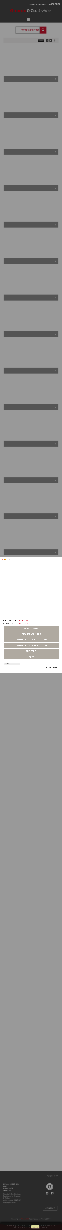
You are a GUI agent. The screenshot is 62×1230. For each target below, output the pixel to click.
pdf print (31, 651)
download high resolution (31, 645)
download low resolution (31, 640)
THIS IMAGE (23, 620)
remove (35, 1227)
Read (52, 1225)
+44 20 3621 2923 (21, 623)
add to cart (31, 628)
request (31, 657)
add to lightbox (31, 634)
